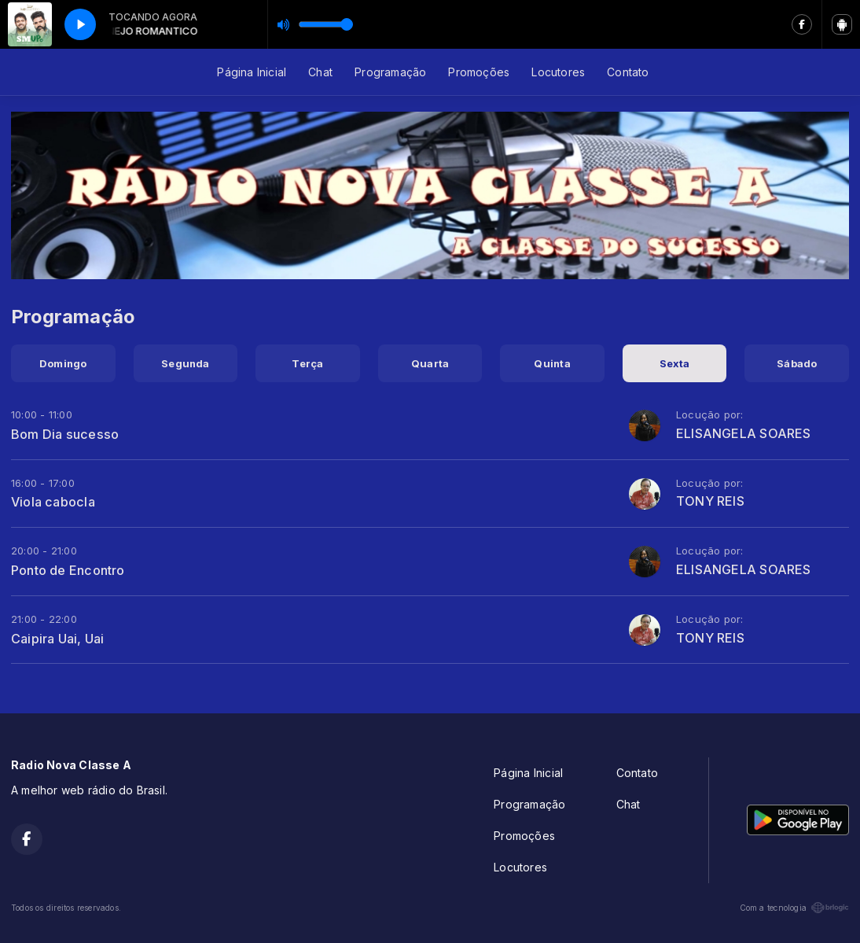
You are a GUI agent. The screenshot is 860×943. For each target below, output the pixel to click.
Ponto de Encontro (68, 570)
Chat (320, 72)
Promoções (478, 72)
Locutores (558, 72)
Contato (628, 72)
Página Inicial (251, 72)
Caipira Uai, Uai (57, 638)
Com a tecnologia (794, 907)
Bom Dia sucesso (65, 434)
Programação (390, 72)
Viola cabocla (53, 502)
